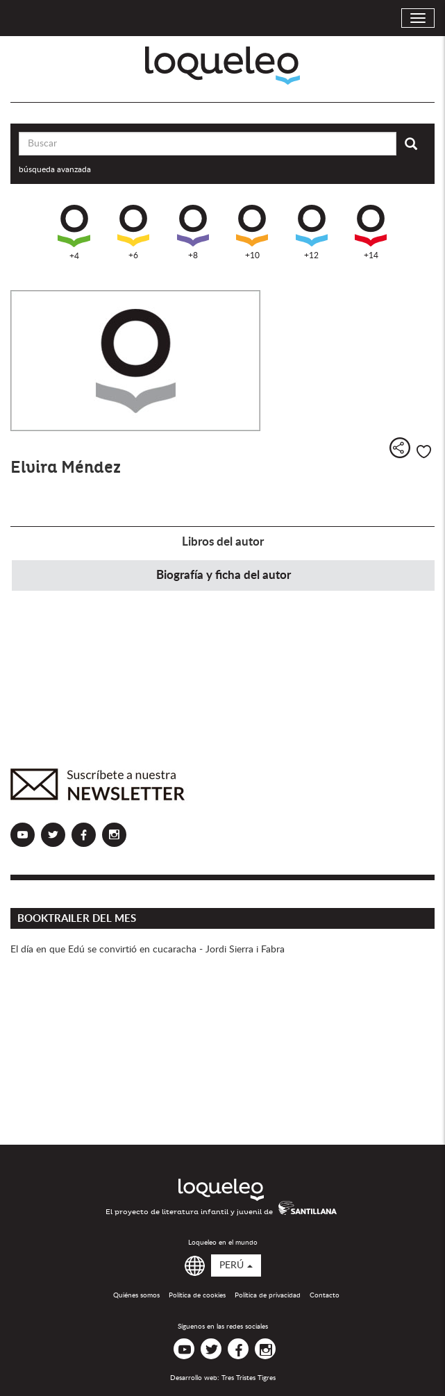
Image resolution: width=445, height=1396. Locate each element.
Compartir (399, 447)
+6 (133, 232)
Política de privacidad (268, 1295)
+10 (252, 232)
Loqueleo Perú (222, 66)
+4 (74, 232)
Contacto (324, 1295)
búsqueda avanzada (55, 169)
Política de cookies (197, 1295)
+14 (371, 232)
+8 (193, 232)
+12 (312, 232)
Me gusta (424, 451)
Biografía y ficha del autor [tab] (223, 575)
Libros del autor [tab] (223, 542)
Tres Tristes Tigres (248, 1377)
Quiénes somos (136, 1295)
